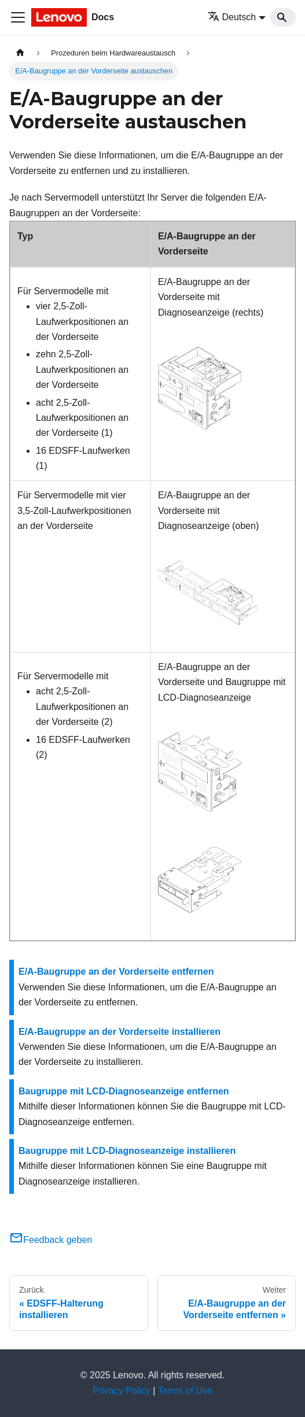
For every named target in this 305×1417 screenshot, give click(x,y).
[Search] (283, 17)
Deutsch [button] (232, 17)
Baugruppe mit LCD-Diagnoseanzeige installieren (127, 1151)
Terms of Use (185, 1391)
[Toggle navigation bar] (18, 17)
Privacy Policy (121, 1391)
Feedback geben (50, 1240)
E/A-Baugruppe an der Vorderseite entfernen (116, 971)
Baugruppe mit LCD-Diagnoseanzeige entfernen (124, 1091)
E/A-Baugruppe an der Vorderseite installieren (120, 1032)
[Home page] (20, 53)
